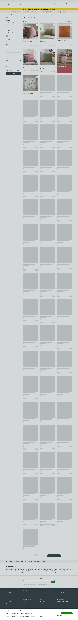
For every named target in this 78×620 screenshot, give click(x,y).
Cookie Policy (39, 616)
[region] (39, 614)
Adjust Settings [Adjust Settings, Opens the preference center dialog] (60, 615)
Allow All (67, 613)
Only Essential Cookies (54, 613)
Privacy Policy (9, 617)
